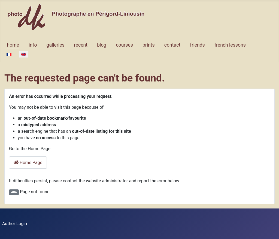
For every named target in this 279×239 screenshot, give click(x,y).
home (13, 45)
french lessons (230, 45)
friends (197, 45)
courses (124, 45)
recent (80, 45)
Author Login (14, 223)
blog (101, 45)
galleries (56, 45)
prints (148, 45)
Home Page (28, 162)
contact (172, 45)
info (33, 45)
